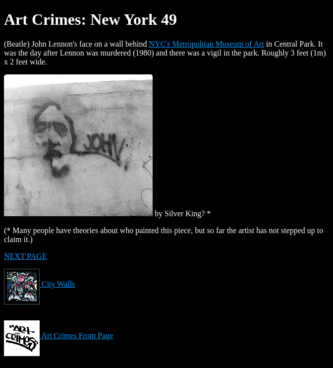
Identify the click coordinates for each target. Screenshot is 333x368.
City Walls (39, 284)
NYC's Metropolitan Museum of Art (206, 44)
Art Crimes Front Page (58, 335)
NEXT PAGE (25, 256)
